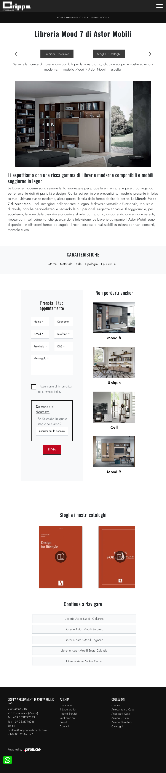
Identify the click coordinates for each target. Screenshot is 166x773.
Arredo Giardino (121, 722)
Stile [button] (78, 264)
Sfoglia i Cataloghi (109, 54)
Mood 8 (114, 338)
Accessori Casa (121, 714)
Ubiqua (114, 382)
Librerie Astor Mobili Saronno (84, 629)
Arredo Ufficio (120, 718)
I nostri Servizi (68, 714)
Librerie (94, 17)
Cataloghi (117, 726)
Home (60, 17)
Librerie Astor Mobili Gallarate (84, 618)
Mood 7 (104, 17)
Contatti (64, 726)
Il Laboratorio (68, 709)
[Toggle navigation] (159, 6)
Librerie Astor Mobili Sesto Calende (84, 650)
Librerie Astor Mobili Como (84, 661)
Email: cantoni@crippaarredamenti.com (27, 728)
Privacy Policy (53, 392)
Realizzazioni (67, 718)
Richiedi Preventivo (57, 54)
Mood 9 (114, 472)
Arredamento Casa (76, 17)
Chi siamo (66, 705)
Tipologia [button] (91, 264)
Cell (114, 427)
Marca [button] (52, 264)
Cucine (116, 705)
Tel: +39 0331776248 (21, 722)
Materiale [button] (66, 264)
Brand (63, 722)
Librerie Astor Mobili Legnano (84, 640)
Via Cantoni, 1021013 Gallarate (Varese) (23, 711)
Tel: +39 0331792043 (21, 717)
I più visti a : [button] (109, 264)
